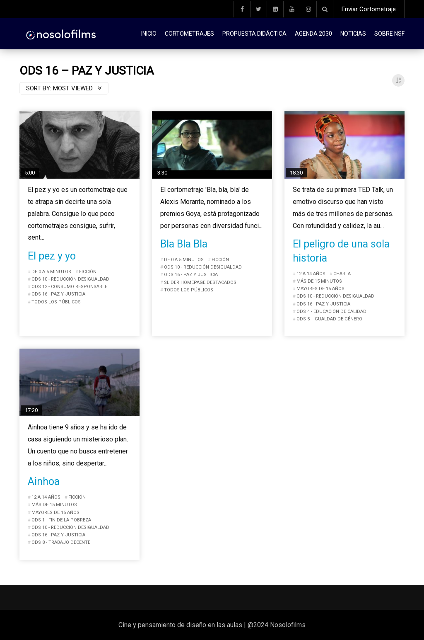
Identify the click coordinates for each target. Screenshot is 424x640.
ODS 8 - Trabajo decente (60, 542)
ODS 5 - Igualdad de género (329, 319)
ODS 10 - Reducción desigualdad (70, 279)
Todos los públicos (56, 302)
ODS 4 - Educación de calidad (331, 311)
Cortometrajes (189, 33)
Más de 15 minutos (319, 281)
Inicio (149, 33)
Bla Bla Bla (183, 244)
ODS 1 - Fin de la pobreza (61, 520)
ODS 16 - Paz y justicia (58, 294)
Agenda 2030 (313, 33)
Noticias (353, 33)
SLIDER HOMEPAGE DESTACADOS (200, 282)
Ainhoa (44, 481)
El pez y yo (52, 256)
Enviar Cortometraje (369, 9)
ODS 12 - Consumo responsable (69, 286)
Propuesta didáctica (254, 33)
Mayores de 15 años (320, 288)
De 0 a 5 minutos (51, 271)
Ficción (87, 271)
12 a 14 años (310, 274)
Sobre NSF (389, 33)
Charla (342, 274)
